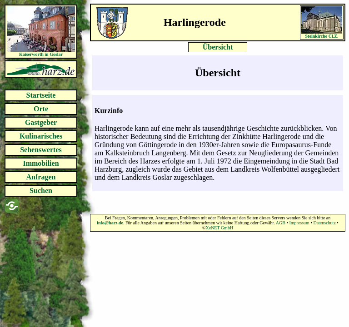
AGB (280, 222)
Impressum (299, 222)
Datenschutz (324, 222)
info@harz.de (110, 222)
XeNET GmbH (219, 227)
